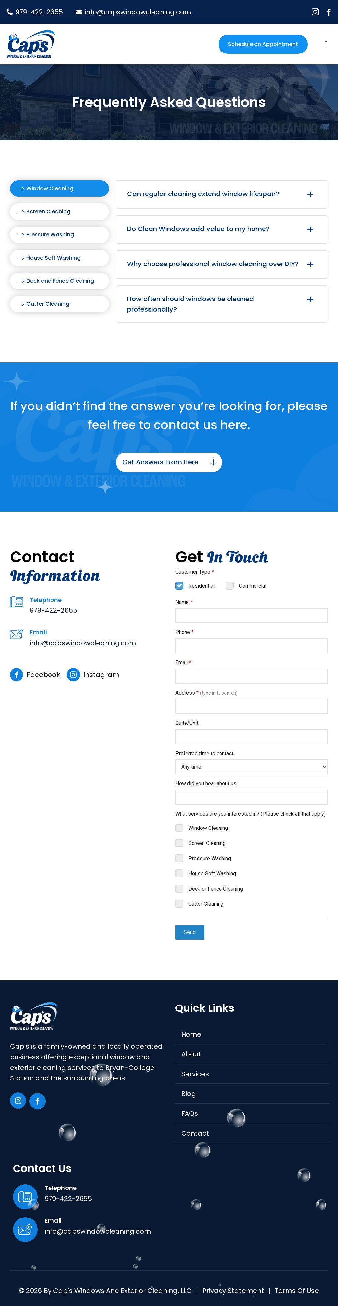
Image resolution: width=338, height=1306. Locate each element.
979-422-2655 (53, 610)
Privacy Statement (233, 1290)
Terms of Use (297, 1290)
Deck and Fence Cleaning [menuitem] (60, 281)
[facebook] (329, 12)
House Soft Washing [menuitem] (53, 258)
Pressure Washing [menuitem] (50, 234)
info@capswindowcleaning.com (83, 643)
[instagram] (315, 11)
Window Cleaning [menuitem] (49, 188)
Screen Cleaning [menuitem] (48, 211)
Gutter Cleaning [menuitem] (47, 304)
